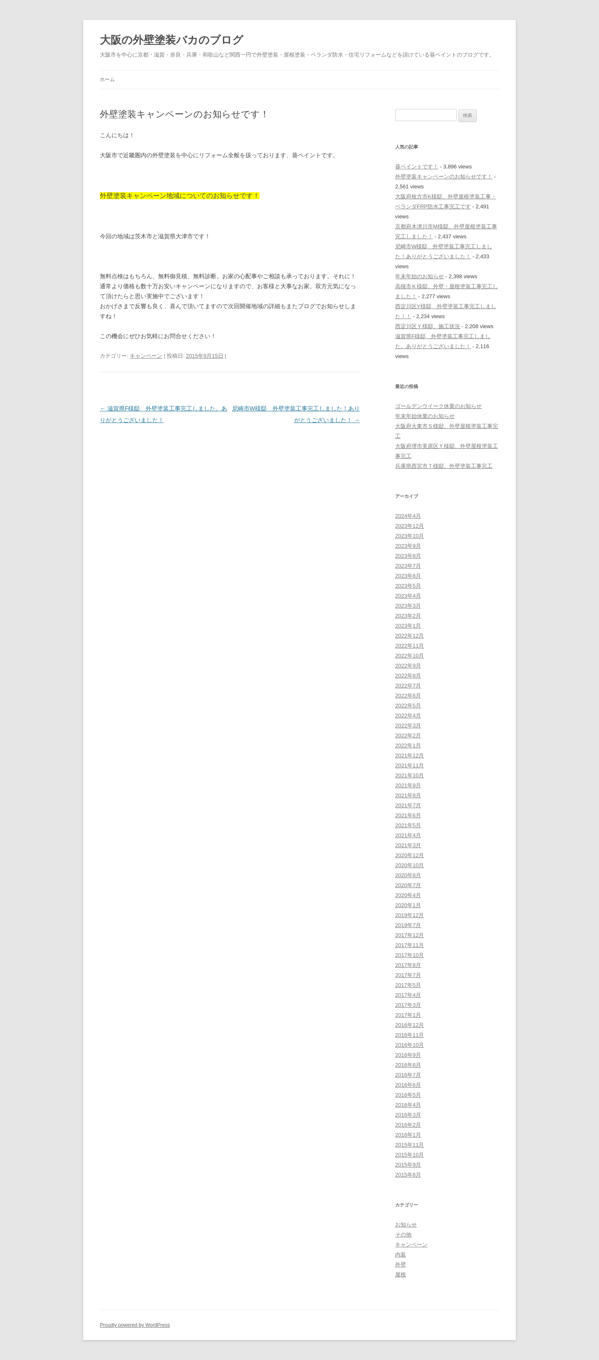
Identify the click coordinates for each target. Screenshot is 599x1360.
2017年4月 (408, 995)
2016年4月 (408, 1105)
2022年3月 (408, 725)
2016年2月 (408, 1125)
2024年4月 (408, 516)
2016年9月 (408, 1055)
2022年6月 (408, 695)
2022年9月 (408, 666)
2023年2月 (408, 616)
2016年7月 (408, 1075)
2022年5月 (408, 705)
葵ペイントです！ (416, 166)
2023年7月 (408, 566)
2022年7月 (408, 685)
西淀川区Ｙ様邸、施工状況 (427, 326)
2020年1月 (408, 905)
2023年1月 (408, 626)
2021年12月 (409, 755)
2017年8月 (408, 965)
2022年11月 (409, 646)
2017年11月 (409, 945)
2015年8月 (408, 1175)
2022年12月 (409, 636)
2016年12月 (409, 1025)
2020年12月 (409, 855)
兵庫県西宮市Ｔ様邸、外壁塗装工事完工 (444, 466)
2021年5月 (408, 825)
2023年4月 (408, 596)
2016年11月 (409, 1035)
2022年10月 (409, 656)
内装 (400, 1254)
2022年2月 (408, 735)
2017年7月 (408, 975)
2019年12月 (409, 915)
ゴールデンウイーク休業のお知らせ (438, 406)
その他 (403, 1234)
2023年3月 (408, 606)
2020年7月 (408, 885)
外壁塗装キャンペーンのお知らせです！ (444, 176)
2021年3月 (408, 845)
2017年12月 (409, 935)
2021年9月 (408, 785)
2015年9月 (408, 1165)
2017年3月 (408, 1005)
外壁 (400, 1264)
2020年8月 (408, 875)
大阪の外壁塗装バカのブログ (171, 40)
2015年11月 (409, 1145)
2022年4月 (408, 715)
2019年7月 (408, 925)
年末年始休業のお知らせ (425, 416)
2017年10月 (409, 955)
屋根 (400, 1274)
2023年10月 (409, 536)
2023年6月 (408, 576)
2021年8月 (408, 795)
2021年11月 (409, 765)
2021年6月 (408, 815)
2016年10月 (409, 1045)
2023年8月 (408, 556)
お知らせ (406, 1225)
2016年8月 (408, 1065)
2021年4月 (408, 835)
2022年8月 (408, 676)
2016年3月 (408, 1115)
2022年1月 (408, 745)
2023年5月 (408, 586)
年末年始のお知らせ (419, 276)
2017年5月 (408, 985)
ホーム (107, 79)
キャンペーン (146, 356)
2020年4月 (408, 895)
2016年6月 (408, 1085)
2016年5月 (408, 1095)
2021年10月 (409, 775)
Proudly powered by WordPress (135, 1325)
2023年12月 (409, 526)
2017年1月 (408, 1015)
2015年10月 (409, 1155)
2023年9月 (408, 546)
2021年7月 (408, 805)
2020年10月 (409, 865)
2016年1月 (408, 1135)
